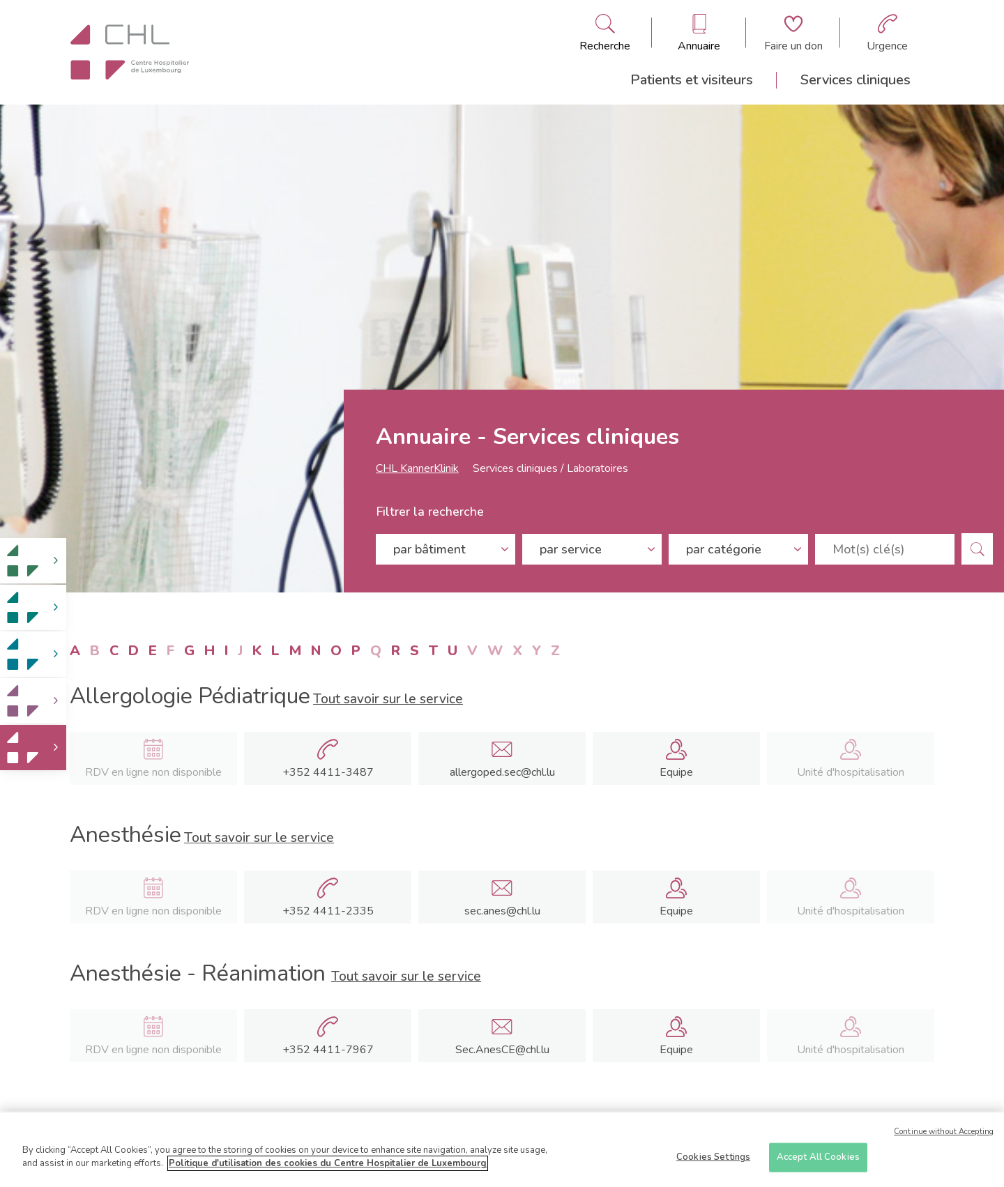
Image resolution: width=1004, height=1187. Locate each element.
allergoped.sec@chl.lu (502, 772)
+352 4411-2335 (328, 911)
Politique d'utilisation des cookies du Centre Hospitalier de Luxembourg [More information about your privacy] (328, 1165)
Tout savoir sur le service (388, 699)
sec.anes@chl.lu (502, 911)
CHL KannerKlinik (417, 468)
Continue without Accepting (944, 1133)
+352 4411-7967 (328, 1049)
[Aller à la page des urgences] (887, 33)
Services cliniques (855, 79)
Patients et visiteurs (691, 79)
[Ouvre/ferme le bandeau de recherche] (604, 33)
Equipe (676, 772)
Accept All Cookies (818, 1159)
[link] (33, 560)
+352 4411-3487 (328, 772)
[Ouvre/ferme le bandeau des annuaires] (699, 33)
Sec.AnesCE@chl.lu (502, 1049)
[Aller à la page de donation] (793, 33)
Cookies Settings (713, 1159)
